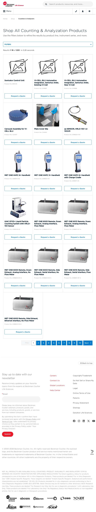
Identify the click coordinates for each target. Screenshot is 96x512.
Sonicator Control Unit (14, 80)
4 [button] (48, 343)
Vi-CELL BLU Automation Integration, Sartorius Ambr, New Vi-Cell (76, 82)
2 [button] (38, 343)
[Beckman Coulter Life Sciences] (13, 4)
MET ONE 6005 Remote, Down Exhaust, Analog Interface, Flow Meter (47, 223)
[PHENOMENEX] (38, 507)
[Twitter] (88, 421)
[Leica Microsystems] (11, 507)
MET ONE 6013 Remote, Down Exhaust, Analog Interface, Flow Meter (77, 223)
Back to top (86, 363)
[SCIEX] (52, 507)
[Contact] (76, 11)
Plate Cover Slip (41, 129)
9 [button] (74, 343)
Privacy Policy (31, 419)
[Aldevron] (38, 499)
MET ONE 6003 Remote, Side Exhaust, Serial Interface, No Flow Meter (47, 272)
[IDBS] (65, 499)
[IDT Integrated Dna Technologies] (79, 499)
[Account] (83, 11)
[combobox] (68, 4)
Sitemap (76, 408)
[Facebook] (74, 421)
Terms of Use (7, 421)
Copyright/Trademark (82, 376)
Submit (7, 434)
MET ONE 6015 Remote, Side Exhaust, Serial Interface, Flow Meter (77, 272)
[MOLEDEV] (25, 507)
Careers (53, 376)
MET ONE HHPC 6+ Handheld (17, 175)
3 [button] (43, 343)
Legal (75, 388)
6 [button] (59, 343)
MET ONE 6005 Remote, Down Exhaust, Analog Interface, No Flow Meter (17, 272)
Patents (76, 398)
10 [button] (80, 343)
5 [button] (53, 343)
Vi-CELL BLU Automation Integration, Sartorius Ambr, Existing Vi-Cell (46, 82)
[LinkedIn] (84, 421)
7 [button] (64, 343)
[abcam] (25, 499)
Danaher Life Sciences (82, 413)
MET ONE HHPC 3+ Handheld (47, 175)
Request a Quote (18, 96)
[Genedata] (52, 499)
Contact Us (55, 381)
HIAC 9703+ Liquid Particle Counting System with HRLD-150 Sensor (17, 223)
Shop (13, 19)
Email (5, 394)
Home (5, 19)
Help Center (55, 390)
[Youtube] (93, 421)
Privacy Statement (81, 403)
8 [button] (69, 343)
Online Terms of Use (81, 393)
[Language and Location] (89, 11)
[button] (46, 4)
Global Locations (57, 385)
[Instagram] (79, 421)
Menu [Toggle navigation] (7, 11)
